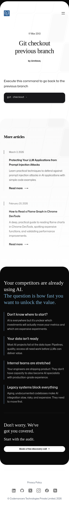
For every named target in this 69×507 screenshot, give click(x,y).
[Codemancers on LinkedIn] (14, 490)
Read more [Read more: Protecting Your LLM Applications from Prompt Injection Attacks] (18, 190)
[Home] (19, 13)
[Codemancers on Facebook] (47, 490)
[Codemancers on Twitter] (30, 490)
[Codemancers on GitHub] (22, 490)
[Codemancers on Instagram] (38, 490)
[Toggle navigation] (63, 13)
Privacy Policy (34, 482)
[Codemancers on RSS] (55, 490)
